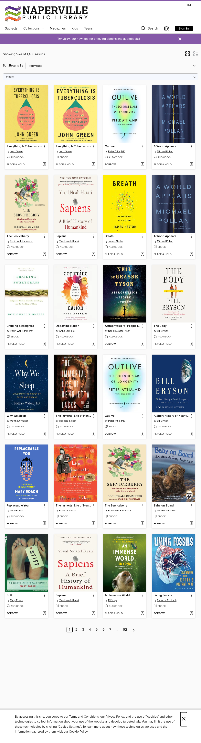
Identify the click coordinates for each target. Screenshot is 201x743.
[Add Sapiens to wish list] (93, 254)
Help (189, 5)
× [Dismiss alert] (180, 39)
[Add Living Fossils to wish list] (191, 613)
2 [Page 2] (76, 629)
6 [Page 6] (103, 629)
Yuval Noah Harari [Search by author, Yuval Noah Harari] (69, 241)
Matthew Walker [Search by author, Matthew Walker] (19, 420)
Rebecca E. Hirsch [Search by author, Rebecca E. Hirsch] (166, 600)
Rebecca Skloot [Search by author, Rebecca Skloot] (67, 420)
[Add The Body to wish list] (191, 344)
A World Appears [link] (165, 146)
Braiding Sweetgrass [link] (20, 326)
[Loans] (167, 29)
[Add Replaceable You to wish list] (44, 523)
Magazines (58, 28)
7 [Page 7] (110, 629)
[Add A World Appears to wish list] (191, 164)
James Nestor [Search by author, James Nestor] (115, 241)
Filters (10, 77)
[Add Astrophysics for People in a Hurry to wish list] (142, 344)
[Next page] (134, 629)
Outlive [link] (109, 146)
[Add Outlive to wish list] (142, 164)
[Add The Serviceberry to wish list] (44, 254)
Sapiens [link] (61, 236)
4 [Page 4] (90, 629)
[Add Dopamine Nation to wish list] (93, 344)
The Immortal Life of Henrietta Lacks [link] (74, 416)
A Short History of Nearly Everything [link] (172, 416)
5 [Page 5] (97, 629)
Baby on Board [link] (164, 505)
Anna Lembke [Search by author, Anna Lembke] (67, 331)
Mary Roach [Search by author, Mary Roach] (16, 510)
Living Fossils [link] (163, 595)
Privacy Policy (115, 717)
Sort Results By (13, 65)
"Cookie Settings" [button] (69, 727)
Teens (88, 28)
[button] (149, 29)
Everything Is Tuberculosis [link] (24, 146)
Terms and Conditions (84, 717)
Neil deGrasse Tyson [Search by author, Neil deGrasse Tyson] (119, 331)
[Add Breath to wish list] (142, 254)
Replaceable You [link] (18, 505)
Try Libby (63, 39)
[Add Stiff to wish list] (44, 613)
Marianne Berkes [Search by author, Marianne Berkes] (166, 510)
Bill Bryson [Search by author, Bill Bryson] (162, 331)
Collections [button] (33, 28)
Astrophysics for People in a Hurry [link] (123, 326)
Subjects (11, 28)
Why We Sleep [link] (16, 416)
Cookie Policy (78, 732)
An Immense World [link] (117, 595)
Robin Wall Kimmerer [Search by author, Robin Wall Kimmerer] (21, 241)
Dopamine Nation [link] (67, 326)
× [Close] (183, 719)
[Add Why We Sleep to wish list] (44, 434)
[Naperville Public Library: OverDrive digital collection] (46, 13)
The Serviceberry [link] (18, 236)
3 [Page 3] (83, 629)
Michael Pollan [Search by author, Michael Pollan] (165, 151)
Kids (75, 28)
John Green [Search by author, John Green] (16, 151)
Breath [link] (109, 236)
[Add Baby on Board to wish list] (191, 523)
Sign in (184, 28)
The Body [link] (160, 326)
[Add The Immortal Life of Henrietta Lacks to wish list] (93, 434)
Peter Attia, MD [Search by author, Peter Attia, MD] (116, 151)
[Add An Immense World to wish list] (142, 613)
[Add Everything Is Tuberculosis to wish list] (44, 164)
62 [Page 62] (125, 629)
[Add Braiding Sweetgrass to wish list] (44, 344)
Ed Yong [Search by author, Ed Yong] (112, 600)
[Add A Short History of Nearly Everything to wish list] (191, 434)
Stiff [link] (9, 595)
